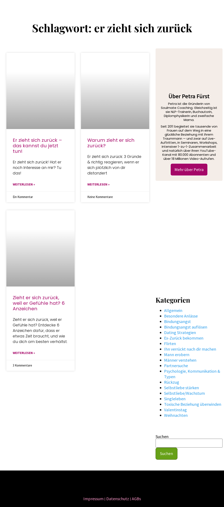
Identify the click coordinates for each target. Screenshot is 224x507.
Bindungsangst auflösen (185, 327)
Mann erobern (176, 354)
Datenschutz (117, 498)
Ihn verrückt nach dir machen (190, 349)
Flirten (170, 343)
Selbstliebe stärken (181, 387)
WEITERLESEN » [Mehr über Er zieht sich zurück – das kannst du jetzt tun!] (24, 184)
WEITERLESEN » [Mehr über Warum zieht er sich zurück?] (98, 184)
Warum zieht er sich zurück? (111, 143)
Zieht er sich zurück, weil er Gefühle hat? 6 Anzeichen (39, 303)
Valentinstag (175, 409)
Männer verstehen (180, 360)
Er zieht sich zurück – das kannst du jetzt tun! (37, 145)
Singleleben (175, 398)
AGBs (136, 498)
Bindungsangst (177, 321)
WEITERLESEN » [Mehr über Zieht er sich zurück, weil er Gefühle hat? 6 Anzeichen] (24, 353)
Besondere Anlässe (181, 316)
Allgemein (173, 310)
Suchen (162, 436)
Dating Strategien (180, 332)
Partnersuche (176, 365)
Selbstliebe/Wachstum (184, 393)
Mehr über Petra (189, 169)
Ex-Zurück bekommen (183, 338)
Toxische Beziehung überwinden (192, 404)
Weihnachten (176, 415)
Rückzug (171, 382)
